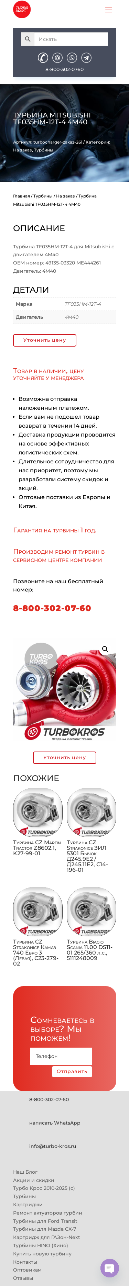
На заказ (22, 150)
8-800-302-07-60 (52, 608)
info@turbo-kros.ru (52, 1146)
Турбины (43, 150)
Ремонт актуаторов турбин (47, 1213)
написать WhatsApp (54, 1123)
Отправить (72, 1071)
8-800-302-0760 (64, 69)
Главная (21, 196)
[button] (105, 649)
